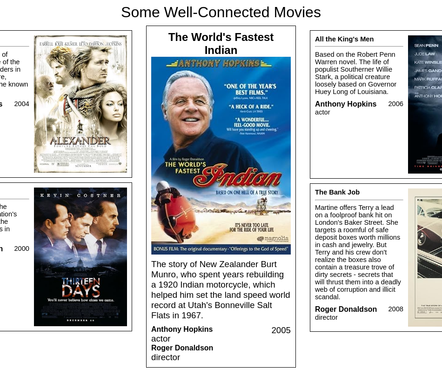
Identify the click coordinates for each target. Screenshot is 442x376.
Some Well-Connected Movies (221, 12)
